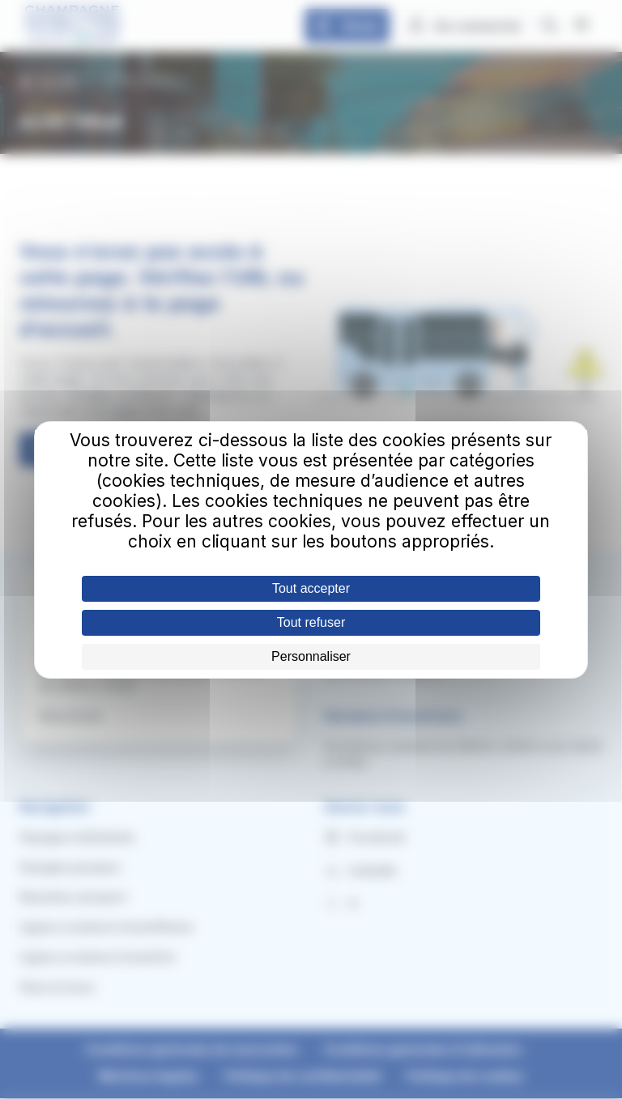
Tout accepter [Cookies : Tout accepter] (311, 588)
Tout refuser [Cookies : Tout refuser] (311, 622)
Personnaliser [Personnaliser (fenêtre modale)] (311, 656)
